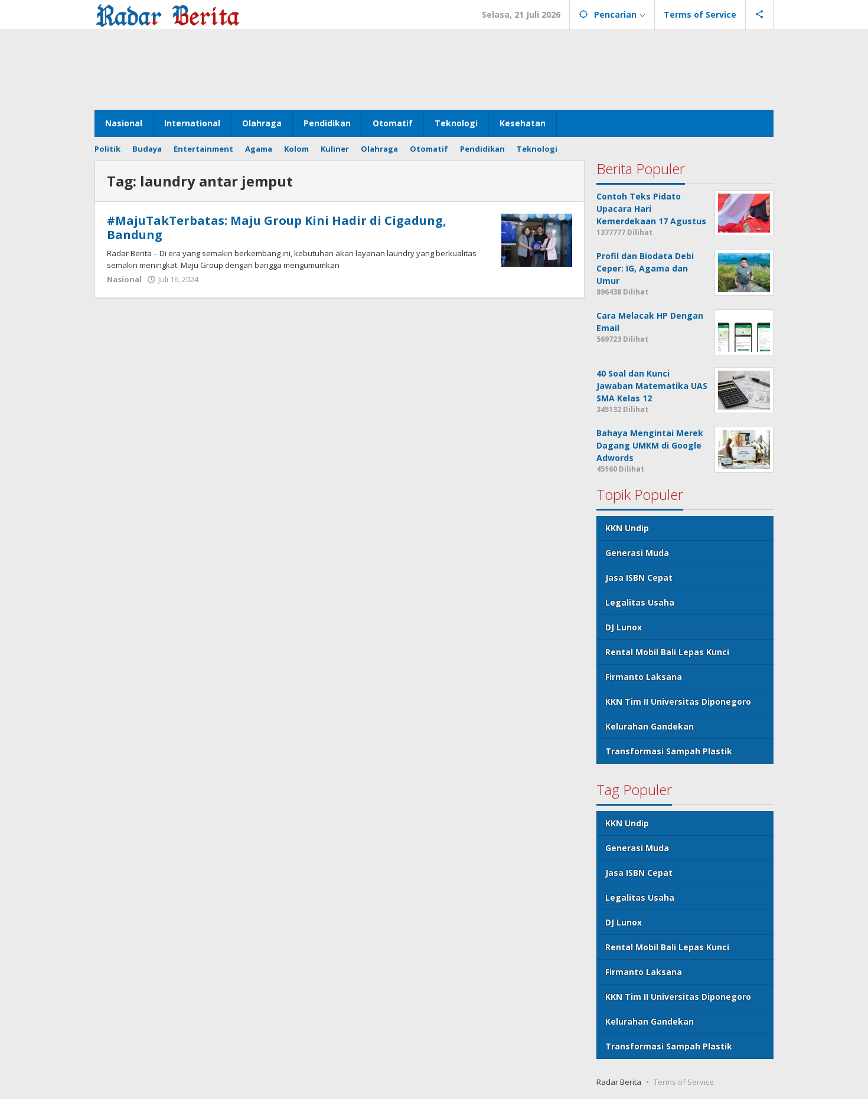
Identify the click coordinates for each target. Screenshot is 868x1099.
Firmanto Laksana (643, 676)
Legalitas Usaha (639, 602)
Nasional (124, 279)
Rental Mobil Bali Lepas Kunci (667, 652)
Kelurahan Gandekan (649, 726)
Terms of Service (684, 1082)
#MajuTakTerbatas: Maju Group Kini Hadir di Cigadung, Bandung (276, 227)
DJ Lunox (623, 627)
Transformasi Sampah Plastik (668, 751)
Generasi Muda (637, 552)
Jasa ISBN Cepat (639, 577)
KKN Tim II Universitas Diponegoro (678, 701)
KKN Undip (627, 528)
